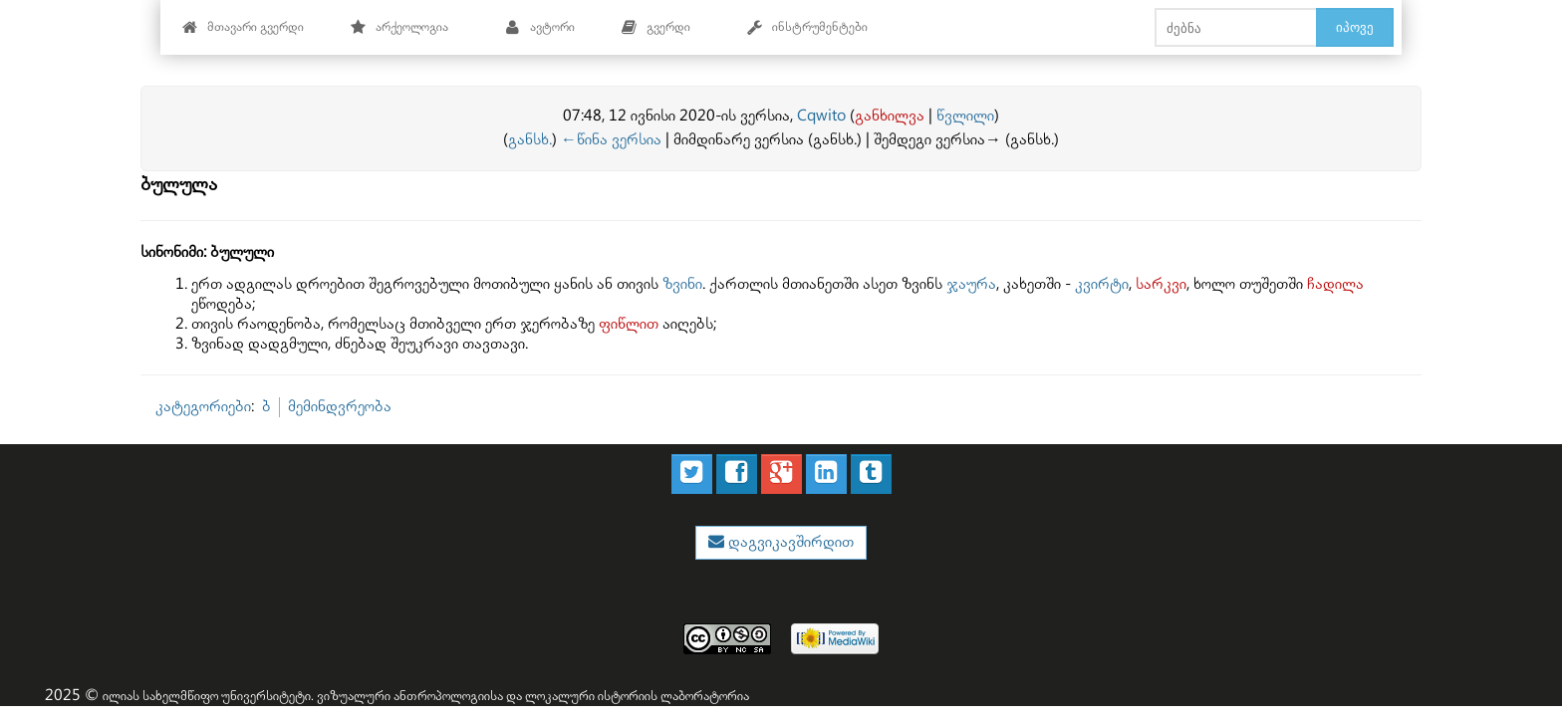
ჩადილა (1335, 284)
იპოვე (1355, 27)
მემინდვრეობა (339, 406)
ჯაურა (971, 284)
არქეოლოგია (399, 27)
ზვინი (682, 284)
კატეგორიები (203, 406)
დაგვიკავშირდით (789, 542)
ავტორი (539, 27)
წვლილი (965, 116)
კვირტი (1102, 284)
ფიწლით (628, 324)
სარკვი (1161, 284)
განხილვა (889, 116)
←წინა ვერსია (611, 139)
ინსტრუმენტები (807, 27)
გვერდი (655, 27)
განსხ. (530, 139)
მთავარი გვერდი (242, 27)
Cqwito (821, 116)
